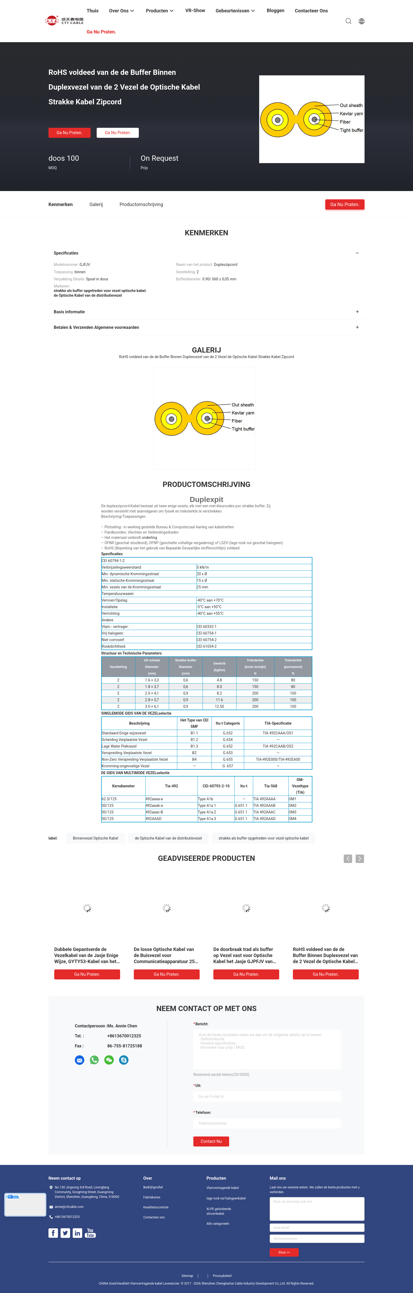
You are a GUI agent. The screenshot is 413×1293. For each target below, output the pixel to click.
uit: (198, 1086)
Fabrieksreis (151, 1197)
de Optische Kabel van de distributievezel (168, 838)
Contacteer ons (154, 1217)
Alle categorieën (217, 1224)
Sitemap (187, 1276)
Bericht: (201, 1024)
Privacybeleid (222, 1276)
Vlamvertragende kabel (222, 1188)
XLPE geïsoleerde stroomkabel (218, 1211)
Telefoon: (203, 1112)
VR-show (195, 10)
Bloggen (275, 10)
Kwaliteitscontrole (156, 1207)
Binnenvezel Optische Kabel (95, 838)
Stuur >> (284, 1252)
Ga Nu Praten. (69, 132)
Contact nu (211, 1141)
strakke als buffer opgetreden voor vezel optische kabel (264, 838)
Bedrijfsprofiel (153, 1187)
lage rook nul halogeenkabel (226, 1198)
